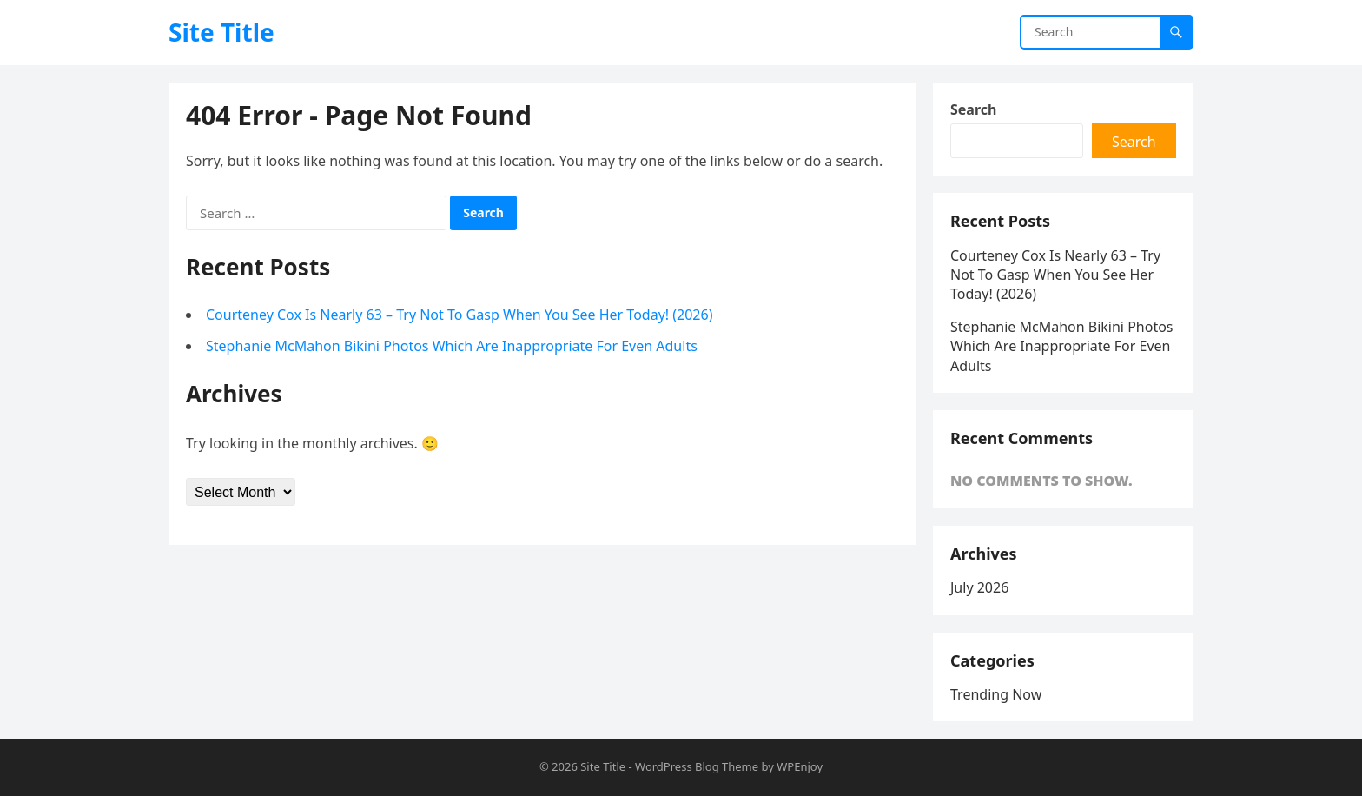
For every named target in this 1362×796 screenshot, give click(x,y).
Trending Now (995, 694)
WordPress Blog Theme (696, 766)
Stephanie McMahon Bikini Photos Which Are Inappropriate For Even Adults (452, 345)
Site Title (221, 32)
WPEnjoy (800, 766)
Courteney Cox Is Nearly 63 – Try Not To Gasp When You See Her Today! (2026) (459, 314)
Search (973, 109)
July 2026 (979, 587)
